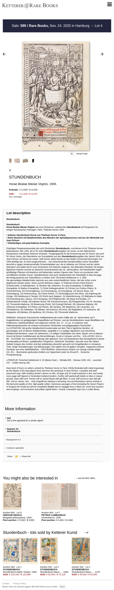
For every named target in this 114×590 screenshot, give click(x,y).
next (62, 586)
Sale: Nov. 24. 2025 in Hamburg (51, 26)
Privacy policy (19, 583)
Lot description (19, 213)
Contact (5, 583)
